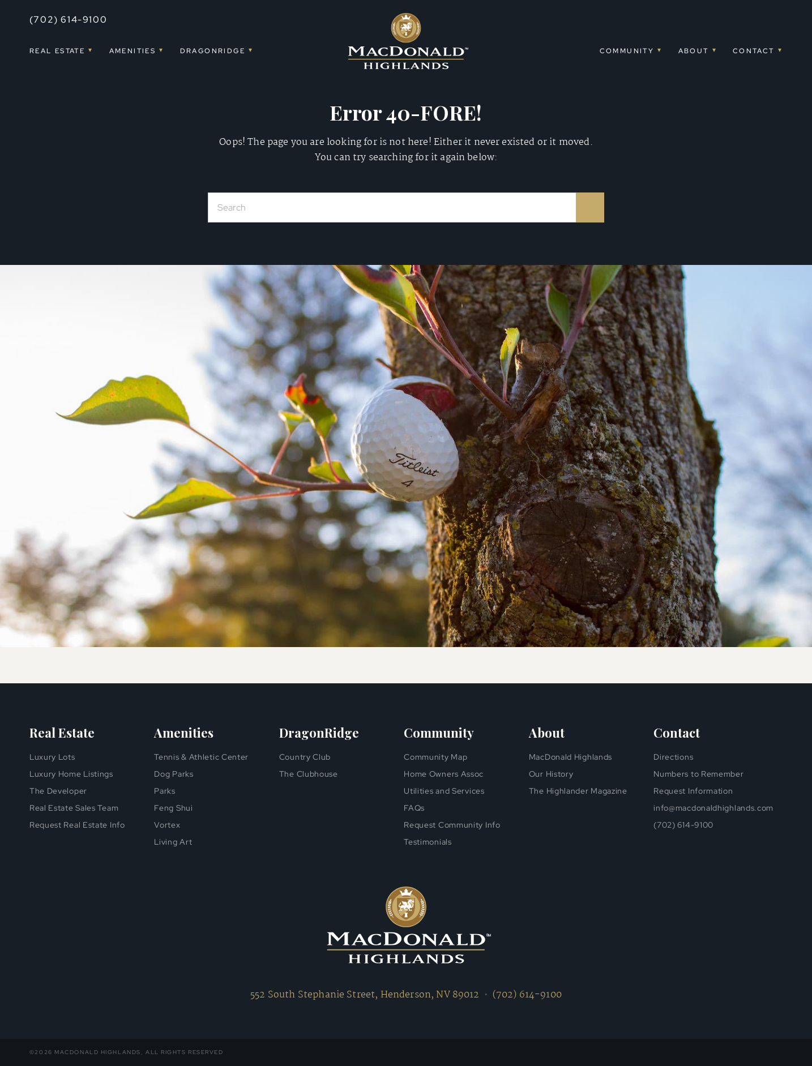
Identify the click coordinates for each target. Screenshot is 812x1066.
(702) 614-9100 (68, 19)
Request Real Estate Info (77, 825)
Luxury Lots (52, 757)
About (693, 50)
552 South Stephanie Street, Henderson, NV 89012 (365, 995)
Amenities (132, 50)
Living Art (173, 842)
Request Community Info (452, 825)
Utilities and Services (444, 791)
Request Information (693, 791)
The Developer (58, 791)
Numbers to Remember (698, 774)
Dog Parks (173, 774)
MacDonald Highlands (570, 757)
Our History (551, 774)
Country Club (305, 757)
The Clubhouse (308, 774)
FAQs (414, 808)
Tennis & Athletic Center (201, 757)
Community (627, 50)
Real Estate (57, 50)
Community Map (435, 757)
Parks (165, 791)
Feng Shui (173, 808)
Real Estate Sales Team (73, 808)
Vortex (167, 825)
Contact (754, 50)
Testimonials (427, 842)
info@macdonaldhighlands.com (713, 808)
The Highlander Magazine (578, 791)
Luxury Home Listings (71, 774)
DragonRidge (212, 50)
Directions (673, 757)
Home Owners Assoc (444, 774)
